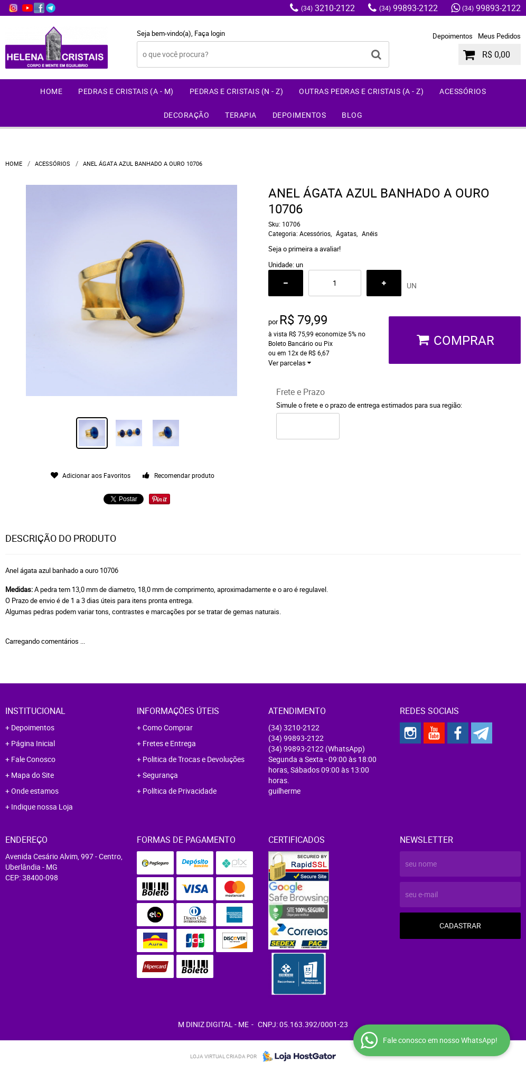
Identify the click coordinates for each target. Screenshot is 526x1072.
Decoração (187, 115)
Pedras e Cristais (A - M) (126, 91)
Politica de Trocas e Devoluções (194, 759)
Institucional (35, 711)
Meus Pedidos (499, 36)
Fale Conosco (33, 759)
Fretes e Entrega (169, 743)
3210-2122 (328, 8)
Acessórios (462, 91)
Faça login (209, 33)
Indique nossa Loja (42, 807)
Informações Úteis (178, 711)
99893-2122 (408, 8)
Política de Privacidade (180, 791)
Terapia (241, 115)
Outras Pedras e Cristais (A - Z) (361, 91)
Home (51, 91)
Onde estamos (35, 791)
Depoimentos (453, 36)
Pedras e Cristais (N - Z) (237, 91)
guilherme (284, 791)
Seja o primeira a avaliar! (304, 248)
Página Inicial (33, 743)
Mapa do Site (32, 775)
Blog (352, 115)
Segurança (160, 775)
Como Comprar (168, 727)
